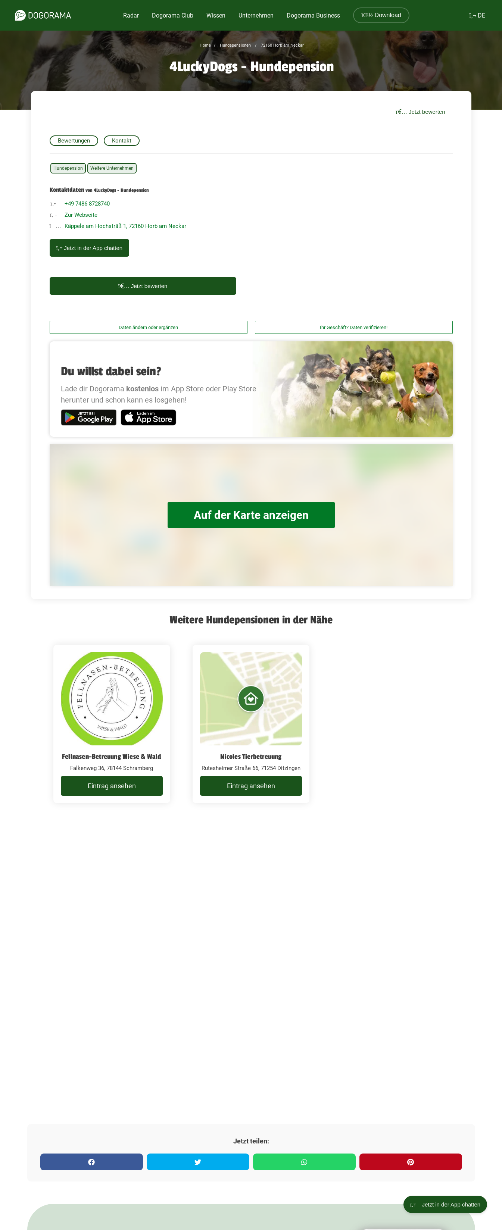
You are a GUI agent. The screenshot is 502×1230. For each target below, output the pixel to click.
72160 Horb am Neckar (282, 45)
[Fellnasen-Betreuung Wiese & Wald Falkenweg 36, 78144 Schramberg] (111, 724)
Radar (131, 15)
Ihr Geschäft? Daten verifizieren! (353, 327)
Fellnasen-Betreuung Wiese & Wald (111, 756)
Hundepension (68, 168)
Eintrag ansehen (112, 786)
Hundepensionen (235, 45)
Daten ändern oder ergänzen (148, 327)
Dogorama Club (172, 15)
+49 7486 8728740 (87, 203)
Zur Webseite (81, 215)
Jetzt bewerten (420, 112)
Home (205, 45)
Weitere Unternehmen (112, 168)
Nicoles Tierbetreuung (250, 756)
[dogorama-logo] (43, 15)
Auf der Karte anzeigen (251, 515)
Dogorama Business (313, 15)
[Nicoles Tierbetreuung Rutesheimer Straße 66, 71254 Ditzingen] (251, 724)
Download (381, 15)
